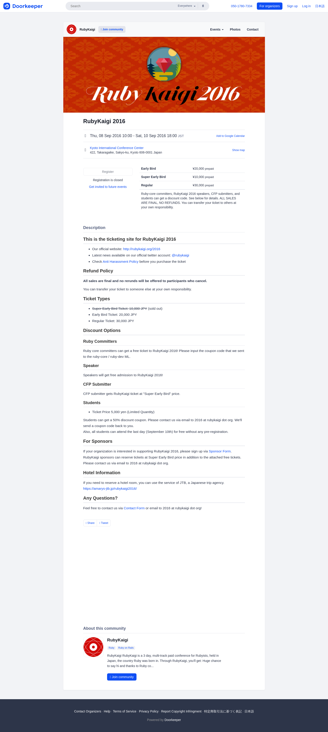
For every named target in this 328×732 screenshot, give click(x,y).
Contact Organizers (87, 711)
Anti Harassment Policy (121, 261)
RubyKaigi (87, 29)
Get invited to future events (108, 187)
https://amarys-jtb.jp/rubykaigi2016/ (110, 488)
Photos (235, 29)
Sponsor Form (220, 451)
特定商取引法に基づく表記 (223, 711)
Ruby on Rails (126, 648)
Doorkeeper (173, 720)
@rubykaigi (180, 255)
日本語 (320, 6)
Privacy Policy (148, 711)
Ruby (111, 648)
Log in (306, 6)
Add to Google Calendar (230, 136)
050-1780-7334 (241, 6)
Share (90, 523)
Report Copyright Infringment (181, 711)
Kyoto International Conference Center (117, 148)
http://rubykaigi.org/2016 (141, 249)
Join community (112, 29)
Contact (252, 29)
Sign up (292, 6)
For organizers (270, 6)
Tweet (103, 523)
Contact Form (134, 508)
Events (217, 29)
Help (107, 711)
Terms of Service (124, 711)
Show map (238, 150)
